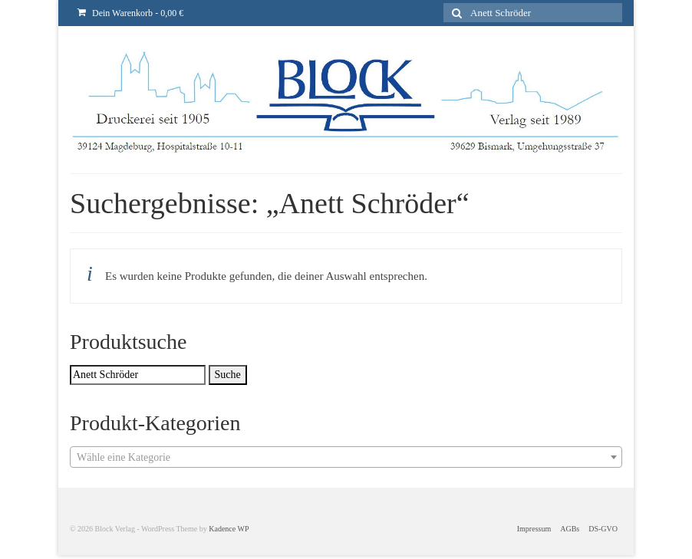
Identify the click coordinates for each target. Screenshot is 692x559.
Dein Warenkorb (130, 13)
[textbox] (346, 458)
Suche (228, 374)
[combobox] (346, 457)
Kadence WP (229, 528)
